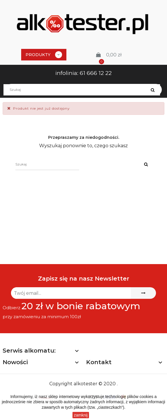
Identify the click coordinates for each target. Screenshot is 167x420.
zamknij (81, 415)
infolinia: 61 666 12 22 (83, 73)
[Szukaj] (83, 89)
